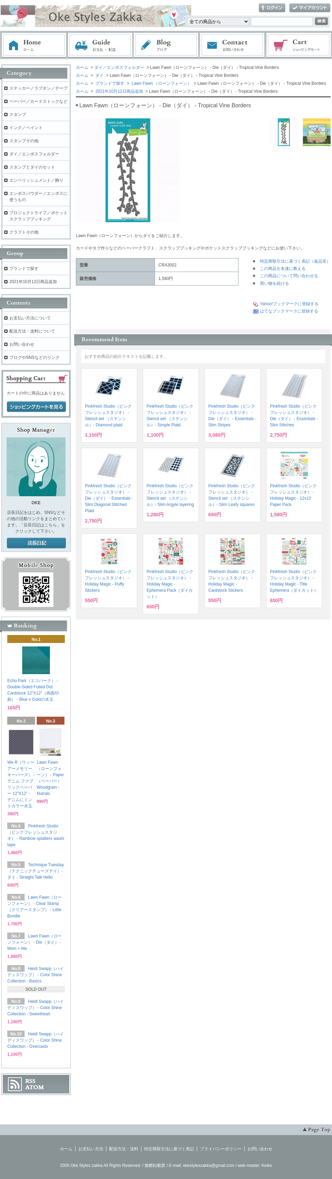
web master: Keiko (255, 1165)
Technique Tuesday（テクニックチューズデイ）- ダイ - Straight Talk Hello (35, 871)
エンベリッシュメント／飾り (36, 180)
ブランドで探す (109, 83)
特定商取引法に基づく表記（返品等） (295, 261)
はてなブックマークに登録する (289, 311)
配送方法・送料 (123, 1148)
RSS (30, 1081)
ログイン (272, 8)
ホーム (34, 45)
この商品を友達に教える (283, 268)
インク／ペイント (26, 127)
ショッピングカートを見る (36, 406)
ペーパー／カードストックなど (38, 101)
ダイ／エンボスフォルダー (119, 67)
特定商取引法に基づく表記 (169, 1148)
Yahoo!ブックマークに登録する (289, 303)
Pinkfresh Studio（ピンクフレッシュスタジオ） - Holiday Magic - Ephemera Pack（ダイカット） (170, 584)
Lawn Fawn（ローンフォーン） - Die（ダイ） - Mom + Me (34, 942)
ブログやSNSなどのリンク (34, 357)
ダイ (99, 75)
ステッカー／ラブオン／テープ (38, 88)
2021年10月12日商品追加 (118, 91)
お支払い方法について (30, 318)
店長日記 (36, 543)
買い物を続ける (274, 283)
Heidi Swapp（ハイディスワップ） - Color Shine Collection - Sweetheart (35, 1007)
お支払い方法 (90, 1148)
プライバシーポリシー (221, 1148)
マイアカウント (310, 8)
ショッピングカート (299, 45)
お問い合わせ (232, 45)
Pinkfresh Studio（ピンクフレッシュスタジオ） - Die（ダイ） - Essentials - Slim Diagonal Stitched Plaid (109, 498)
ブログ (166, 45)
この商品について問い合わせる (289, 275)
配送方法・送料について (32, 331)
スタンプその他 (23, 140)
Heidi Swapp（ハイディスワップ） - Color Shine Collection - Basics (35, 974)
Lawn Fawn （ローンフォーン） (160, 83)
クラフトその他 (23, 232)
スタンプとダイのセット (32, 167)
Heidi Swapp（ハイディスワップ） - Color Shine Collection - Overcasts (35, 1040)
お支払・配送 (100, 45)
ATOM (34, 1087)
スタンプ (17, 114)
